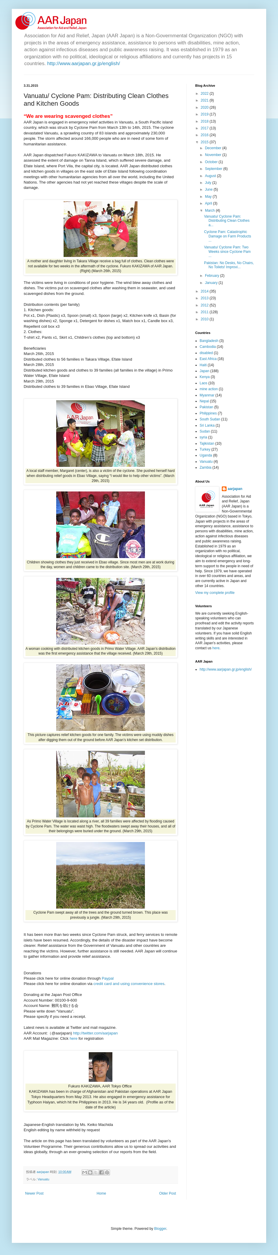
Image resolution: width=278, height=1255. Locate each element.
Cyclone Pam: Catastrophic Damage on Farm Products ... (227, 236)
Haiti (203, 365)
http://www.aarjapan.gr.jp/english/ (83, 63)
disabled (206, 353)
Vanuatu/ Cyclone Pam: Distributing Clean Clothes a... (227, 220)
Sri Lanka (207, 425)
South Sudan (210, 419)
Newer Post (34, 1193)
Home (101, 1193)
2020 (205, 107)
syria (203, 437)
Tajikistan (207, 443)
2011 (205, 312)
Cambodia (208, 347)
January (212, 283)
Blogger (160, 1229)
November (213, 155)
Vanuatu (43, 1179)
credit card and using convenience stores (128, 983)
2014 (205, 291)
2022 (205, 93)
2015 (205, 142)
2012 (205, 305)
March (210, 210)
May (209, 197)
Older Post (167, 1193)
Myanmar (207, 395)
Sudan (205, 431)
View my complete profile (215, 593)
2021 (205, 100)
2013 (205, 298)
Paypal (108, 978)
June (209, 189)
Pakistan (206, 407)
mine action (209, 389)
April (209, 203)
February (212, 276)
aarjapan (235, 489)
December (213, 148)
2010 (205, 319)
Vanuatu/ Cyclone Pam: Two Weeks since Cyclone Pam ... (227, 251)
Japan (204, 371)
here (74, 1038)
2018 (205, 121)
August (211, 176)
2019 (205, 114)
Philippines (208, 413)
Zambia (205, 467)
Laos (203, 383)
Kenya (205, 377)
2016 (205, 135)
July (208, 183)
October (212, 162)
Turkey (205, 449)
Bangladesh (209, 341)
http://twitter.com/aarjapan (95, 1033)
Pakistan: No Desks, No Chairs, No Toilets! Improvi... (229, 265)
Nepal (204, 401)
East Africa (208, 359)
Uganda (206, 455)
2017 (205, 128)
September (214, 169)
